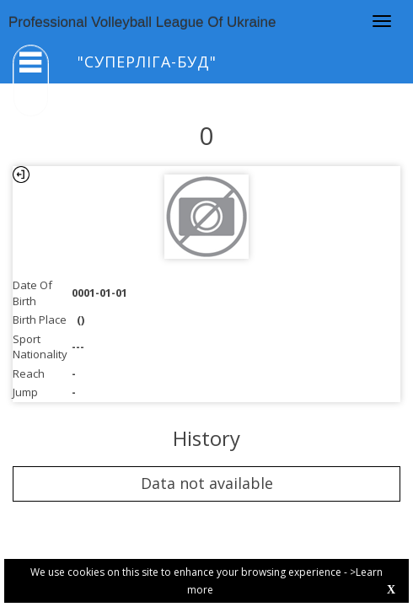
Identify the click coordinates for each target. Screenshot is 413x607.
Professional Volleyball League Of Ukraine (142, 22)
